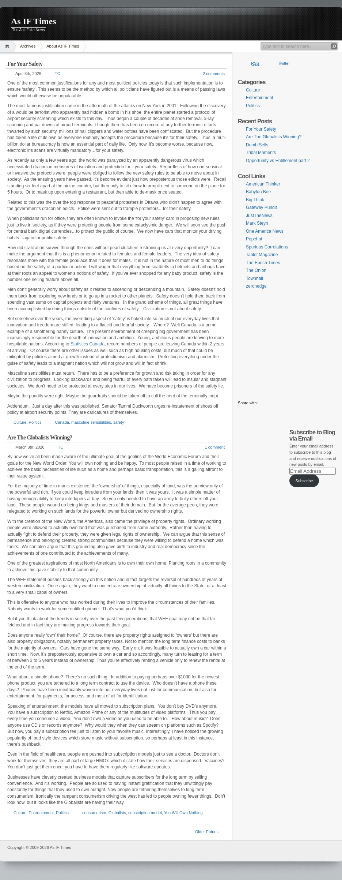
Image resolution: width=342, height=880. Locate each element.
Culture (20, 422)
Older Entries (206, 832)
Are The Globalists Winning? (39, 437)
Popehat (254, 238)
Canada (62, 422)
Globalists (117, 812)
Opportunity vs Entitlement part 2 (278, 160)
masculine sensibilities (91, 422)
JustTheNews (259, 215)
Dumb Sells (257, 144)
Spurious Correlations (267, 247)
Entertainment (41, 812)
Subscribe (304, 481)
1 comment (215, 447)
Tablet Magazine (262, 254)
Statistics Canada (87, 344)
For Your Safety (24, 64)
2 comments (214, 73)
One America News (265, 231)
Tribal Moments (261, 152)
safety (118, 422)
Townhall (254, 278)
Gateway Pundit (261, 207)
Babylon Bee (258, 191)
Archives (27, 46)
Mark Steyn (257, 223)
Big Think (255, 199)
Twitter (284, 63)
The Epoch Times (263, 262)
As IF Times (33, 21)
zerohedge (256, 286)
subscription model (145, 812)
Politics (35, 422)
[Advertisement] (287, 344)
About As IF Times (62, 46)
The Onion (256, 270)
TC (57, 73)
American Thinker (263, 184)
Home (8, 46)
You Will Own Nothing (183, 812)
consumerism (94, 812)
